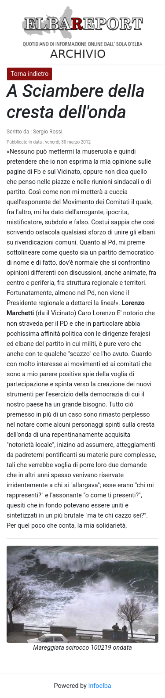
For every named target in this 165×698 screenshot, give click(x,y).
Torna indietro (29, 73)
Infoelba (99, 686)
